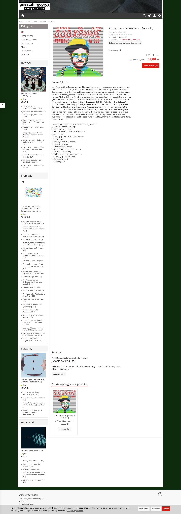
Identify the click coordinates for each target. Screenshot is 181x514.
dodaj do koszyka (151, 65)
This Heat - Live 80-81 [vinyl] (33, 239)
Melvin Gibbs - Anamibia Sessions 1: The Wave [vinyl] (33, 272)
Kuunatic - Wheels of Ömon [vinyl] (33, 128)
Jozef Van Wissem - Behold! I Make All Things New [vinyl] (33, 329)
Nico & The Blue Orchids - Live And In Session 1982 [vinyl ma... (34, 142)
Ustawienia (143, 509)
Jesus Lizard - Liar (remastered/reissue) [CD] (32, 107)
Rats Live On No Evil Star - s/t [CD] (33, 481)
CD (22, 32)
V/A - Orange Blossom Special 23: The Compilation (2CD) (34, 334)
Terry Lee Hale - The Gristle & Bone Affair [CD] (34, 295)
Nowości (26, 62)
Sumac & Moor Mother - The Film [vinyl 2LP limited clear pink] (33, 149)
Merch (23, 47)
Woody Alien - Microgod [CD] (33, 461)
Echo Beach (121, 37)
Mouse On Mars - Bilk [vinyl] (33, 261)
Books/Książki (26, 50)
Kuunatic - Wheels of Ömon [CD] (30, 94)
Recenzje (57, 352)
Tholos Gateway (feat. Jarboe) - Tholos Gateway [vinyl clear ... (34, 405)
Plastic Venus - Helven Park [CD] (33, 300)
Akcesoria (25, 54)
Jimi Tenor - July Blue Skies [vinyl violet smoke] (32, 161)
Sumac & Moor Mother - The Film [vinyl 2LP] (33, 156)
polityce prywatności (75, 510)
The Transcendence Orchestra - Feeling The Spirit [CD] (33, 255)
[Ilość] (153, 55)
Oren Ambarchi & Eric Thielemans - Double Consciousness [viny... (31, 208)
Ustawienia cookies (27, 504)
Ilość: (148, 55)
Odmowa (156, 509)
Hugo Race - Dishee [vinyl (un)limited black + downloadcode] (32, 412)
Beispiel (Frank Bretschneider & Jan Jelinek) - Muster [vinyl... (34, 244)
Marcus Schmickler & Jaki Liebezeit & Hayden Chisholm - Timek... (34, 229)
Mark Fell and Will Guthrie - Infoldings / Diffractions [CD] (33, 222)
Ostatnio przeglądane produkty (70, 384)
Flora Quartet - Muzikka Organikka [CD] (31, 465)
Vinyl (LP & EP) (27, 36)
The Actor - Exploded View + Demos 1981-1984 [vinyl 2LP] (33, 235)
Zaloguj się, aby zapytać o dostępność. (125, 43)
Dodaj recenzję (81, 358)
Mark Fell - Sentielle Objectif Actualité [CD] (33, 316)
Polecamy (26, 348)
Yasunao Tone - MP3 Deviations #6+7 (30, 311)
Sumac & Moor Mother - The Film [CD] (33, 166)
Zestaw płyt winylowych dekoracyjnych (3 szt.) (31, 393)
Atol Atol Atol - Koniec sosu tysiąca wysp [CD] (32, 305)
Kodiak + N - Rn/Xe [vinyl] (32, 287)
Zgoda (166, 509)
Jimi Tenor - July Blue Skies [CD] (34, 111)
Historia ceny (114, 50)
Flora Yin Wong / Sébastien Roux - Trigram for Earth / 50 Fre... (33, 122)
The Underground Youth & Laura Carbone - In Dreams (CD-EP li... (33, 322)
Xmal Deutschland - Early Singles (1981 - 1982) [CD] (32, 339)
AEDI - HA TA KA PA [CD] (31, 469)
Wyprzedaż (27, 422)
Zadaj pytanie (58, 374)
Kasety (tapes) (27, 43)
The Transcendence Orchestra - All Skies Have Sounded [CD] (32, 282)
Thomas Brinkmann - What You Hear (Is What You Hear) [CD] (33, 266)
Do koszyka (64, 429)
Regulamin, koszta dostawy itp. (31, 498)
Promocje (26, 175)
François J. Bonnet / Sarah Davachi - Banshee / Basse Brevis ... (33, 135)
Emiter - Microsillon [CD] (32, 450)
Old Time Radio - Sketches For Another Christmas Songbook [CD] (34, 475)
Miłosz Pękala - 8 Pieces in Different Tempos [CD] (33, 380)
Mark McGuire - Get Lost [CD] (33, 290)
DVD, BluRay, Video (29, 39)
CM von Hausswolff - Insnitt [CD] (33, 249)
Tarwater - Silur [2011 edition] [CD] (34, 398)
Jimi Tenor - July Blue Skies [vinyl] (32, 116)
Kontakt (22, 501)
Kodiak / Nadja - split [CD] (32, 277)
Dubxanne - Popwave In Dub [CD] (64, 416)
